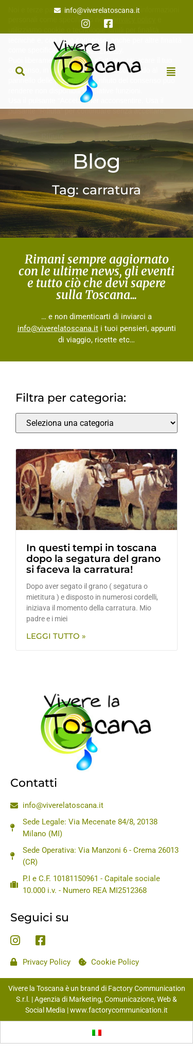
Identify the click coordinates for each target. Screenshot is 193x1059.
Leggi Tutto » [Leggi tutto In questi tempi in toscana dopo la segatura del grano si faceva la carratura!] (56, 636)
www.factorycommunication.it (119, 1010)
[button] (19, 71)
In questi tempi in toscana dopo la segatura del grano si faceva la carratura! (93, 558)
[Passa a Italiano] (97, 1032)
